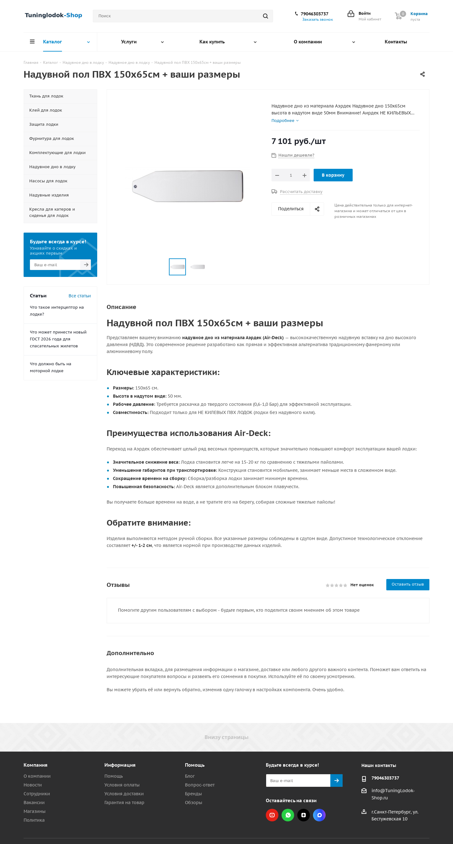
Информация (120, 765)
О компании (37, 776)
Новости (33, 785)
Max (319, 815)
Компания (36, 765)
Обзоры (193, 802)
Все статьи (80, 296)
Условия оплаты (122, 785)
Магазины (35, 811)
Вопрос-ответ (200, 785)
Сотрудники (37, 794)
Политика (34, 820)
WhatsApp (288, 815)
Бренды (193, 794)
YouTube (272, 815)
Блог (190, 776)
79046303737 (314, 14)
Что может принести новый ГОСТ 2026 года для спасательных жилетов (58, 339)
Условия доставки (124, 794)
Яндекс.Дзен (303, 815)
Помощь (113, 776)
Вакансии (34, 802)
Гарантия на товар (124, 802)
